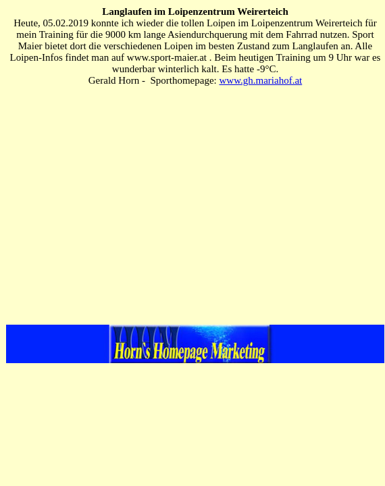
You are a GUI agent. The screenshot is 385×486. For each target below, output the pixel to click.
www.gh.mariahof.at (260, 80)
